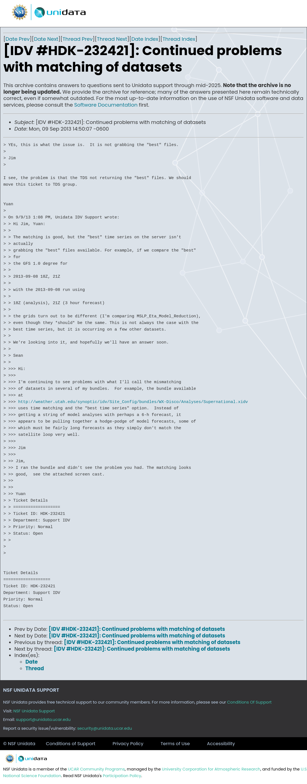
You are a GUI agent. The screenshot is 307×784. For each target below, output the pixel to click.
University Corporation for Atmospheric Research (211, 769)
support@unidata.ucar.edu (43, 719)
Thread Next (112, 39)
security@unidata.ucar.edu (104, 728)
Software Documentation (106, 104)
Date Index (144, 39)
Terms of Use (175, 743)
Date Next (46, 39)
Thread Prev (78, 39)
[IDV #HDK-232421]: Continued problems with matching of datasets (137, 629)
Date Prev (18, 39)
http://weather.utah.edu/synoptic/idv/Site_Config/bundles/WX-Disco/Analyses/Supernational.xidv (133, 402)
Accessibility (221, 743)
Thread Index (179, 39)
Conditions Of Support (249, 702)
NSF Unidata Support (34, 711)
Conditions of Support (70, 743)
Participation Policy (122, 775)
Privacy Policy (127, 743)
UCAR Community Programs (96, 769)
